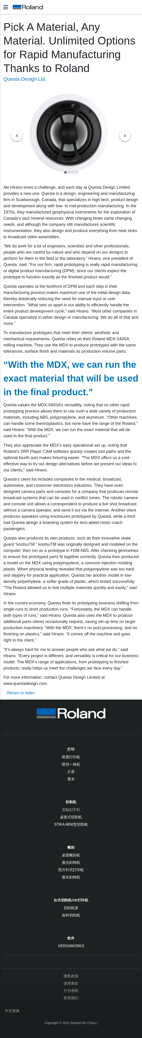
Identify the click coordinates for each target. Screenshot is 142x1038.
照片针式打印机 (71, 870)
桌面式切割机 (71, 817)
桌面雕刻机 (71, 855)
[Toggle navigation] (5, 7)
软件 (71, 938)
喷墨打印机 (71, 757)
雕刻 (71, 847)
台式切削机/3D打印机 (71, 900)
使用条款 (71, 983)
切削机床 (71, 908)
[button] (13, 132)
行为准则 (71, 991)
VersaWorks (71, 946)
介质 (71, 772)
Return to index (21, 693)
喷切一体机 (71, 764)
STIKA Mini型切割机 (71, 824)
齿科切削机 (71, 915)
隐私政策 (71, 976)
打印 (71, 749)
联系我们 (71, 998)
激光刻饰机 (71, 862)
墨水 (71, 779)
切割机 (71, 802)
